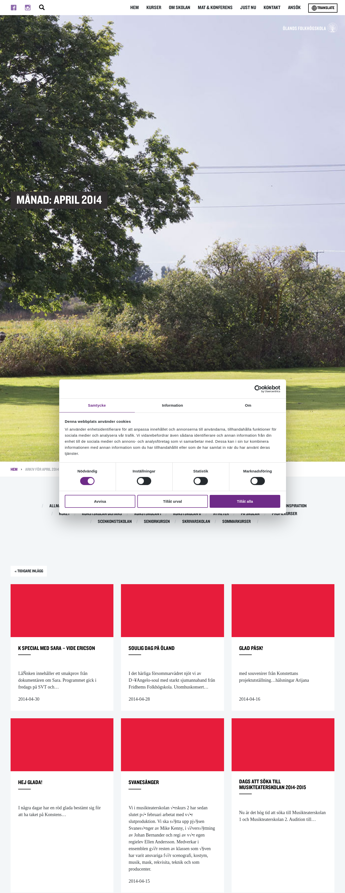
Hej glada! (33, 792)
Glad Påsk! (254, 650)
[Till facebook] (14, 8)
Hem (138, 7)
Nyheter (221, 514)
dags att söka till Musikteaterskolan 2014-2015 (281, 796)
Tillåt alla (245, 501)
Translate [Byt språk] (322, 8)
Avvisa (100, 501)
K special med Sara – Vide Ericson (54, 654)
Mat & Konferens (217, 7)
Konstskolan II (187, 514)
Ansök (295, 7)
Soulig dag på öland (157, 650)
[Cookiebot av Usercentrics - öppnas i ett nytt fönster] (258, 388)
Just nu (249, 7)
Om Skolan (182, 7)
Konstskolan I (147, 514)
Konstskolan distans (102, 514)
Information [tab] (172, 405)
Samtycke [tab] (97, 405)
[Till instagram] (28, 8)
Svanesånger (147, 792)
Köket (64, 514)
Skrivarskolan (196, 521)
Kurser (157, 7)
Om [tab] (248, 405)
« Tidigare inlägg (33, 572)
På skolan (250, 514)
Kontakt (272, 7)
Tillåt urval (172, 501)
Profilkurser (284, 514)
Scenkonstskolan (115, 521)
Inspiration (296, 506)
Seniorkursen (157, 521)
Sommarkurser (236, 521)
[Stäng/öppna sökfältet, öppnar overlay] (42, 8)
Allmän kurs (61, 506)
